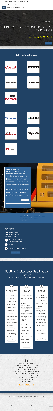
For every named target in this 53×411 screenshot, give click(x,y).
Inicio (4, 7)
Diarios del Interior (15, 7)
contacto (26, 346)
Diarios (8, 7)
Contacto (23, 7)
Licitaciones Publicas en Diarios (16, 2)
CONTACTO (48, 43)
